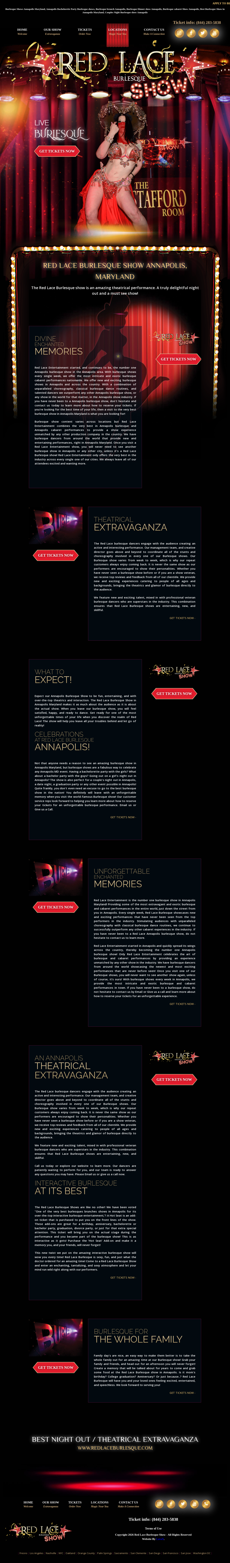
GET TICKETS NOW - (181, 618)
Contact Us (152, 32)
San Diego (154, 1557)
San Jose (186, 1557)
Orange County (86, 1557)
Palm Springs (104, 1557)
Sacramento (121, 1557)
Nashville (51, 1557)
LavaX (160, 1543)
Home (21, 32)
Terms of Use (153, 1533)
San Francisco (170, 1557)
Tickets (83, 32)
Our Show (51, 32)
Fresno (23, 1557)
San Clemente (138, 1557)
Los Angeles (36, 1557)
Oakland (70, 1557)
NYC (61, 1557)
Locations (116, 32)
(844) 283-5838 (209, 22)
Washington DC (201, 1557)
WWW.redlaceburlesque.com (115, 1448)
